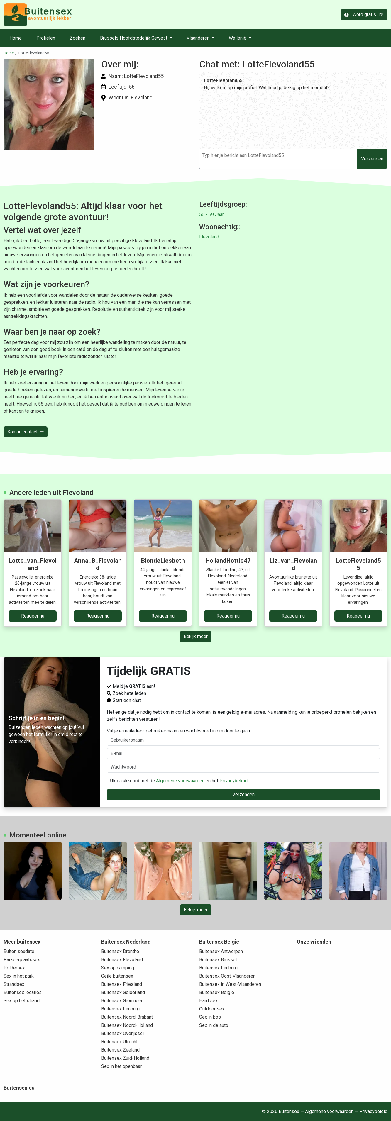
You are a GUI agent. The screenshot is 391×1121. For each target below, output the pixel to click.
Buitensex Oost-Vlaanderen (227, 976)
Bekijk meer (196, 636)
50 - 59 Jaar (211, 214)
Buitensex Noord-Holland (127, 1025)
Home (15, 38)
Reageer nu (32, 616)
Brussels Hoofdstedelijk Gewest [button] (134, 38)
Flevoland (209, 237)
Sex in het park (19, 976)
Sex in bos (210, 1017)
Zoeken (77, 38)
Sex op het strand (22, 1000)
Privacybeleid (233, 780)
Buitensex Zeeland (120, 1050)
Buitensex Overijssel (122, 1033)
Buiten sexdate (19, 951)
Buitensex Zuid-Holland (125, 1058)
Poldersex (14, 968)
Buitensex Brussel (218, 959)
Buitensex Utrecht (119, 1041)
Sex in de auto (213, 1025)
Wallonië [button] (238, 38)
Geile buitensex (117, 976)
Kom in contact (25, 432)
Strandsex (14, 984)
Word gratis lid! (364, 14)
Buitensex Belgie (216, 992)
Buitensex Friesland (121, 984)
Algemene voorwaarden (180, 780)
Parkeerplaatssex (22, 959)
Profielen (45, 38)
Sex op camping (117, 968)
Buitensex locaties (23, 992)
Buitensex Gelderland (123, 992)
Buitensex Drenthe (120, 951)
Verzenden (372, 159)
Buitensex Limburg (120, 1009)
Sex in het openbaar (121, 1066)
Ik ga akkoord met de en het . (177, 780)
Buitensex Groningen (122, 1000)
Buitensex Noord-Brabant (127, 1017)
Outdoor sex (211, 1009)
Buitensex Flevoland (122, 959)
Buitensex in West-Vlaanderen (230, 984)
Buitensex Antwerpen (221, 951)
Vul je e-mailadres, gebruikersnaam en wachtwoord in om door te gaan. (243, 737)
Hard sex (208, 1000)
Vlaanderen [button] (199, 38)
